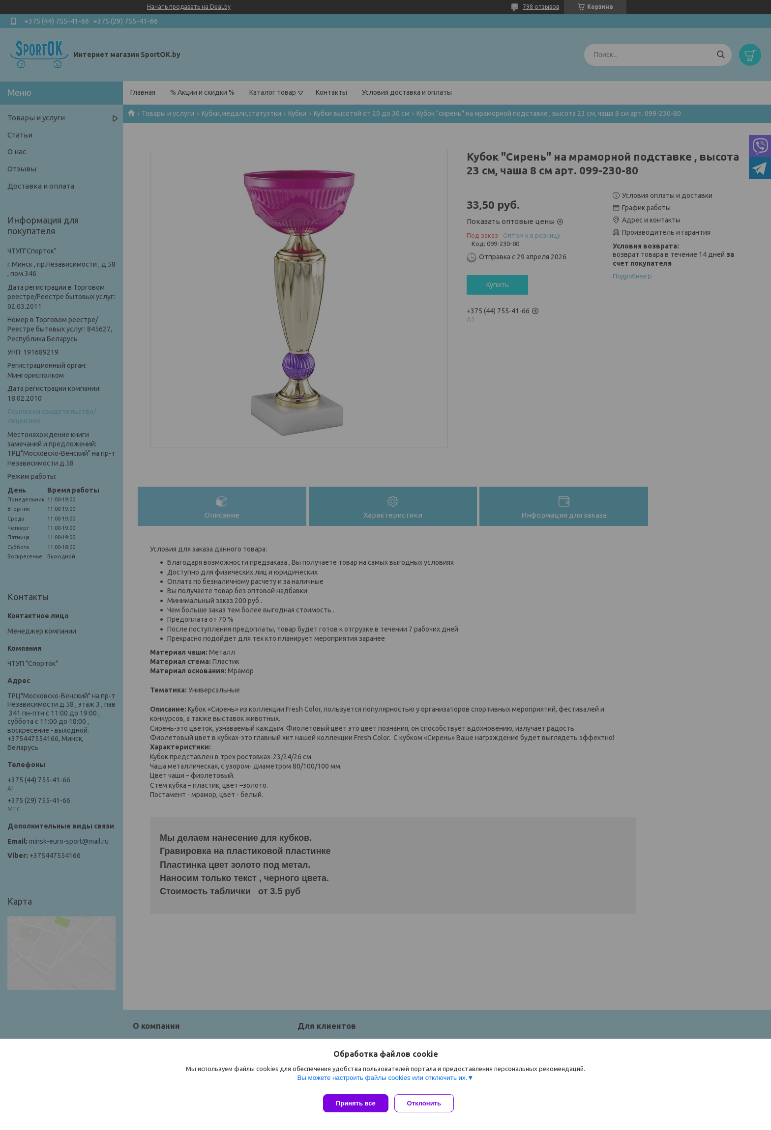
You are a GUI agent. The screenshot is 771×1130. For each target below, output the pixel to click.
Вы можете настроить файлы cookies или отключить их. (382, 1081)
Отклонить (428, 1103)
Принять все (356, 1103)
